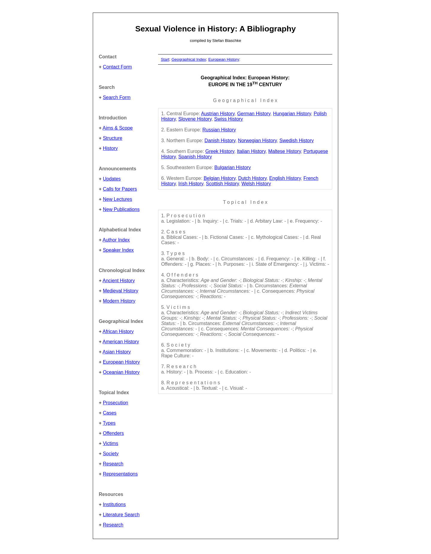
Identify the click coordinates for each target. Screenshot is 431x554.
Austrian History (218, 113)
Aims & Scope (118, 127)
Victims (110, 443)
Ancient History (119, 280)
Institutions (114, 504)
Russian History (219, 129)
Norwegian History (257, 140)
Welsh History (256, 183)
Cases (109, 412)
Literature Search (121, 514)
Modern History (119, 300)
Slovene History (195, 119)
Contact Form (117, 66)
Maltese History (284, 151)
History (110, 148)
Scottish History (222, 183)
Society (111, 453)
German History (253, 113)
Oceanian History (121, 372)
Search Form (116, 97)
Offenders (113, 433)
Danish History (219, 140)
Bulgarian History (232, 167)
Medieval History (120, 290)
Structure (112, 138)
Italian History (251, 151)
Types (109, 423)
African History (118, 331)
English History (285, 178)
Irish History (190, 183)
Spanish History (195, 156)
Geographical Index (189, 59)
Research (113, 463)
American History (121, 341)
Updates (112, 178)
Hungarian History (292, 113)
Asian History (117, 351)
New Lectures (117, 199)
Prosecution (115, 402)
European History (121, 362)
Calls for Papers (120, 189)
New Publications (121, 209)
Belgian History (219, 178)
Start (165, 59)
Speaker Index (118, 250)
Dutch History (252, 178)
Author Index (116, 239)
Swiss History (228, 119)
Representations (120, 473)
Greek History (219, 151)
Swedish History (297, 140)
